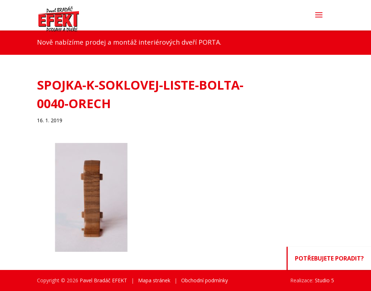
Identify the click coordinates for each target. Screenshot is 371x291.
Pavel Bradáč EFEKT (103, 280)
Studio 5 (324, 280)
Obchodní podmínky (204, 280)
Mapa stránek (154, 280)
